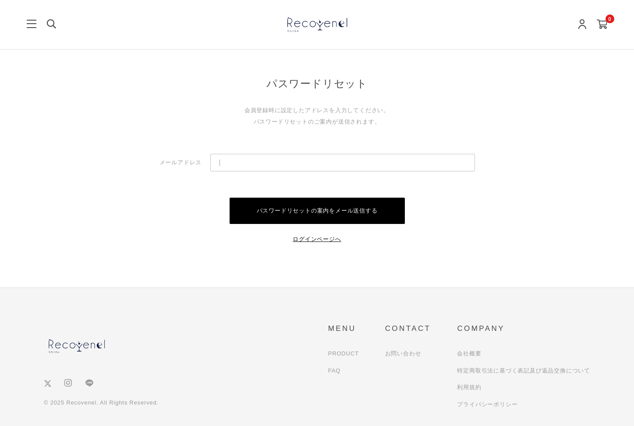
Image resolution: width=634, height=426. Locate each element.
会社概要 (469, 353)
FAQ (334, 370)
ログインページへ (317, 239)
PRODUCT (343, 353)
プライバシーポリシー (487, 404)
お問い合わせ (403, 353)
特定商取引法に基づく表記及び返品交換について (523, 370)
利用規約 (469, 387)
